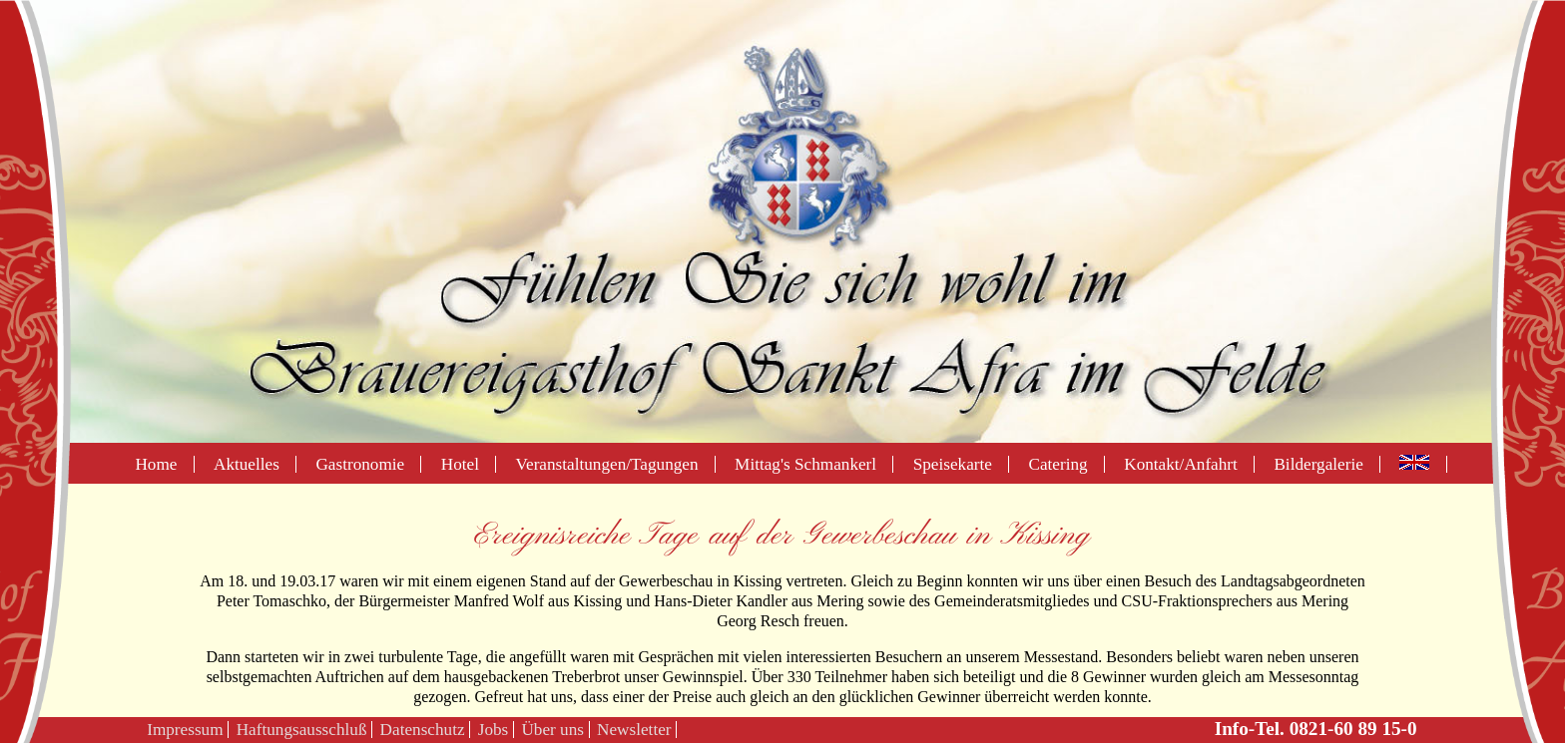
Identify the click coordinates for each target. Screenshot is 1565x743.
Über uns (552, 729)
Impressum (185, 729)
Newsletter (634, 729)
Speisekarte (952, 464)
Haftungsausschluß (302, 729)
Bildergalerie (1318, 464)
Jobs (493, 729)
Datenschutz (422, 729)
